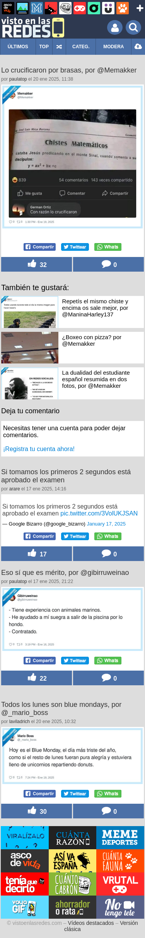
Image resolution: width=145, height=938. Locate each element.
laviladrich (19, 721)
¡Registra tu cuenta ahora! (39, 449)
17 (36, 553)
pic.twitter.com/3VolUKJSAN (99, 513)
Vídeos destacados (91, 923)
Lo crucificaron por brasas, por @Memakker (68, 70)
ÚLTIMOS (18, 46)
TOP (43, 46)
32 (36, 264)
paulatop (18, 79)
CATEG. (80, 46)
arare (14, 489)
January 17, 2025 (106, 524)
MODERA (113, 46)
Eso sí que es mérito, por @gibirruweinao (65, 572)
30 (36, 811)
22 (36, 678)
